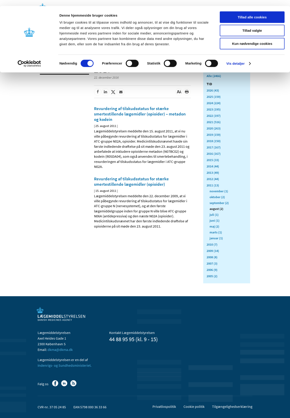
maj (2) (214, 226)
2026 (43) (213, 90)
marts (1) (216, 232)
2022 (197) (214, 116)
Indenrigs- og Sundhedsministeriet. (65, 365)
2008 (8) (212, 257)
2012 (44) (213, 179)
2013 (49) (213, 173)
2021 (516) (214, 122)
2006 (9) (212, 270)
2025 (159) (214, 97)
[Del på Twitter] (113, 92)
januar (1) (216, 238)
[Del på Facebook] (97, 92)
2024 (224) (214, 103)
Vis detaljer (235, 57)
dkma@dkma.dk (60, 349)
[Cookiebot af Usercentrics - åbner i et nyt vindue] (29, 57)
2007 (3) (212, 263)
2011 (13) (213, 185)
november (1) (219, 191)
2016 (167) (214, 154)
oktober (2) (217, 197)
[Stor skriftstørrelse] (179, 92)
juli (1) (214, 215)
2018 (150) (214, 141)
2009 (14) (213, 251)
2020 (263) (214, 128)
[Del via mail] (120, 92)
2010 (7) (212, 244)
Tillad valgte (252, 24)
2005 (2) (212, 276)
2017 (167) (214, 147)
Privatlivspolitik (164, 406)
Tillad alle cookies (252, 11)
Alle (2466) (214, 76)
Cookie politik (194, 406)
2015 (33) (213, 160)
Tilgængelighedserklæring (232, 406)
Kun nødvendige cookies (252, 38)
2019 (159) (214, 135)
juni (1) (215, 220)
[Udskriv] (186, 92)
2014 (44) (213, 166)
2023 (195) (214, 109)
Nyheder (47, 68)
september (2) (219, 203)
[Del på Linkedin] (105, 92)
